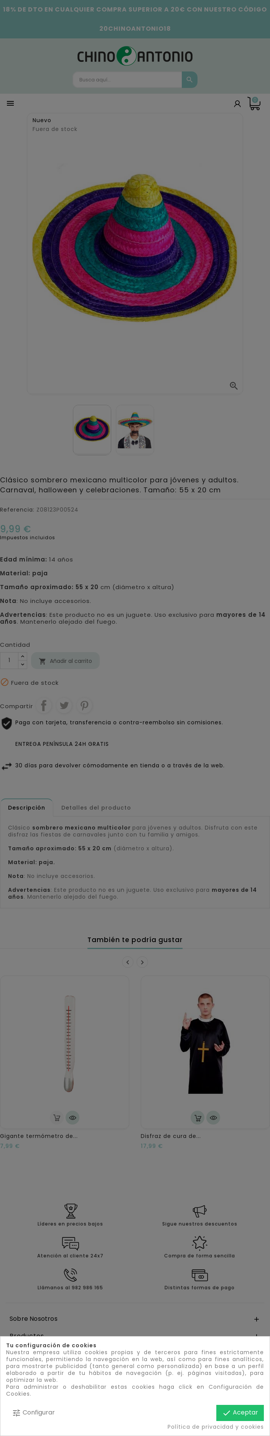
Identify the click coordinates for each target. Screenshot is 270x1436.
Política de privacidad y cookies (216, 1426)
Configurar (33, 1413)
